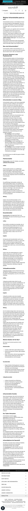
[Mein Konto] (22, 10)
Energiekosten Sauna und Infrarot (17, 502)
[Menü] (5, 10)
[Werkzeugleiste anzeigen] (3, 508)
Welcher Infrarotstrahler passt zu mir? (8, 501)
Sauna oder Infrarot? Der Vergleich (10, 500)
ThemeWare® (14, 508)
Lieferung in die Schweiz (7, 502)
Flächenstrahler (6, 161)
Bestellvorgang (10, 499)
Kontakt (6, 499)
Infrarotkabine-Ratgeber (18, 499)
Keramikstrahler (6, 215)
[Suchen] (16, 10)
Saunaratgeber (19, 500)
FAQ (24, 502)
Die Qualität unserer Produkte (20, 501)
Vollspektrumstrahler (7, 270)
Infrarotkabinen (8, 447)
